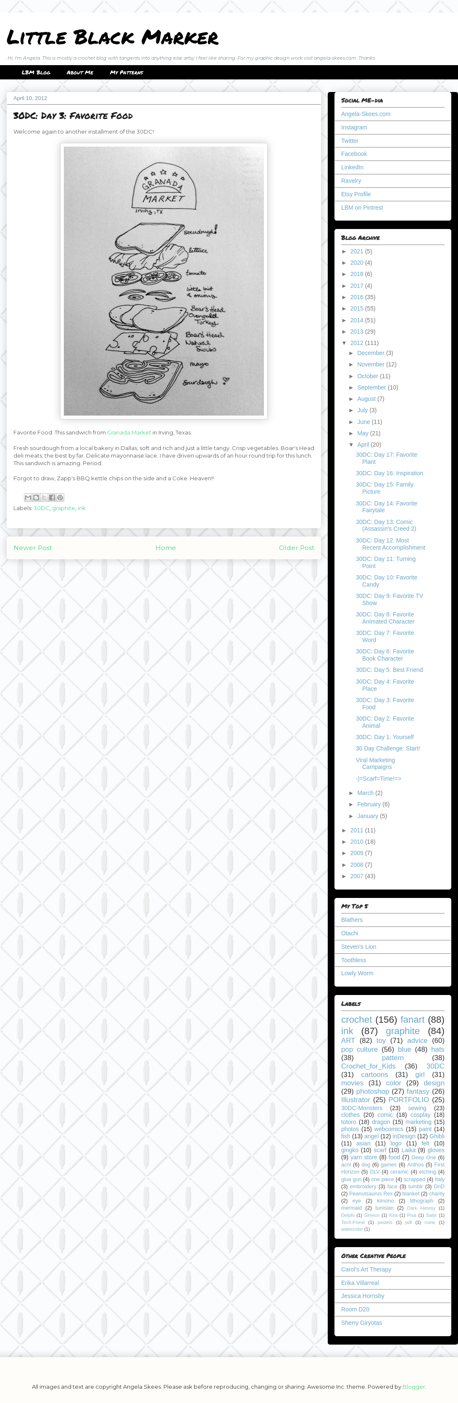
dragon (381, 1122)
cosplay (420, 1114)
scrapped (414, 1179)
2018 (357, 274)
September (372, 387)
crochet (356, 1019)
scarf (380, 1150)
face (392, 1187)
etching (427, 1172)
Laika (409, 1150)
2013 (357, 331)
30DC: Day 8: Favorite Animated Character (385, 618)
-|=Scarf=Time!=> (378, 778)
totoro (348, 1122)
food (394, 1157)
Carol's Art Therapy (366, 1269)
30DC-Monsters (361, 1108)
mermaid (351, 1208)
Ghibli (437, 1136)
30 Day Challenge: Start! (388, 748)
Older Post (296, 548)
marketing (419, 1122)
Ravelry (351, 180)
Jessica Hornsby (362, 1295)
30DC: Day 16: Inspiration (389, 473)
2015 (357, 308)
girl (419, 1075)
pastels (384, 1222)
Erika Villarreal (360, 1282)
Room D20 (355, 1309)
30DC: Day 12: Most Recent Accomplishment (390, 544)
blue (404, 1049)
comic (385, 1114)
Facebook (354, 153)
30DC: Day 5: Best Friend (389, 669)
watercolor (352, 1229)
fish (345, 1136)
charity (437, 1194)
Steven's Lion (358, 946)
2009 (357, 853)
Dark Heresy (421, 1208)
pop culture (359, 1049)
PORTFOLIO (409, 1100)
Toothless (353, 960)
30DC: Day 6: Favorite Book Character (385, 655)
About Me (80, 72)
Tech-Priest (353, 1222)
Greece (372, 1215)
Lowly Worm (357, 973)
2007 (357, 876)
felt (425, 1143)
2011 (357, 830)
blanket (411, 1194)
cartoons (374, 1075)
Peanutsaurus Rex (371, 1194)
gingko (349, 1150)
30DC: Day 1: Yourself (385, 737)
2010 (357, 841)
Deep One (423, 1158)
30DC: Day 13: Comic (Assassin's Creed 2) (386, 525)
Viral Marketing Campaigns (375, 764)
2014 (357, 320)
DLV (375, 1172)
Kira (393, 1215)
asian (363, 1143)
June (364, 422)
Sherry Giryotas (361, 1322)
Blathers (352, 919)
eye (357, 1201)
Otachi (349, 933)
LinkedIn (352, 167)
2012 (357, 343)
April (364, 444)
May (363, 433)
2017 (357, 285)
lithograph (421, 1201)
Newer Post (32, 548)
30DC (42, 508)
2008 (357, 864)
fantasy (418, 1091)
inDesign (404, 1136)
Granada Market (129, 432)
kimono (385, 1201)
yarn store (363, 1157)
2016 (357, 297)
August (367, 398)
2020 (357, 262)
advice (417, 1041)
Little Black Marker (112, 36)
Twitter (349, 140)
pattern (393, 1058)
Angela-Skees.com (366, 114)
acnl (346, 1165)
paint (425, 1129)
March (366, 793)
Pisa (411, 1215)
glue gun (351, 1179)
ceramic (399, 1172)
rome (429, 1222)
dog (365, 1165)
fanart (412, 1019)
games (389, 1165)
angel (371, 1136)
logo (395, 1143)
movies (352, 1083)
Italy (440, 1179)
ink (82, 508)
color (393, 1083)
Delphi (348, 1215)
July (363, 410)
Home (165, 548)
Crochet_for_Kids (368, 1066)
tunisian (384, 1208)
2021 (357, 251)
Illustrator (355, 1100)
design (434, 1083)
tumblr (415, 1187)
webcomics (388, 1129)
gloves (436, 1150)
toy (381, 1041)
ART (348, 1041)
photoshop (372, 1091)
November (371, 364)
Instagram (354, 127)
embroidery (363, 1187)
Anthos (415, 1165)
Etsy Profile (356, 194)
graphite (63, 508)
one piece (382, 1179)
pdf (408, 1222)
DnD (439, 1187)
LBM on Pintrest (362, 207)
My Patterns (126, 72)
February (369, 804)
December (371, 353)
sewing (417, 1108)
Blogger (414, 1386)
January (368, 816)
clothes (350, 1114)
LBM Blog (36, 72)
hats (438, 1049)
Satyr (431, 1215)
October (368, 376)
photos (350, 1129)
